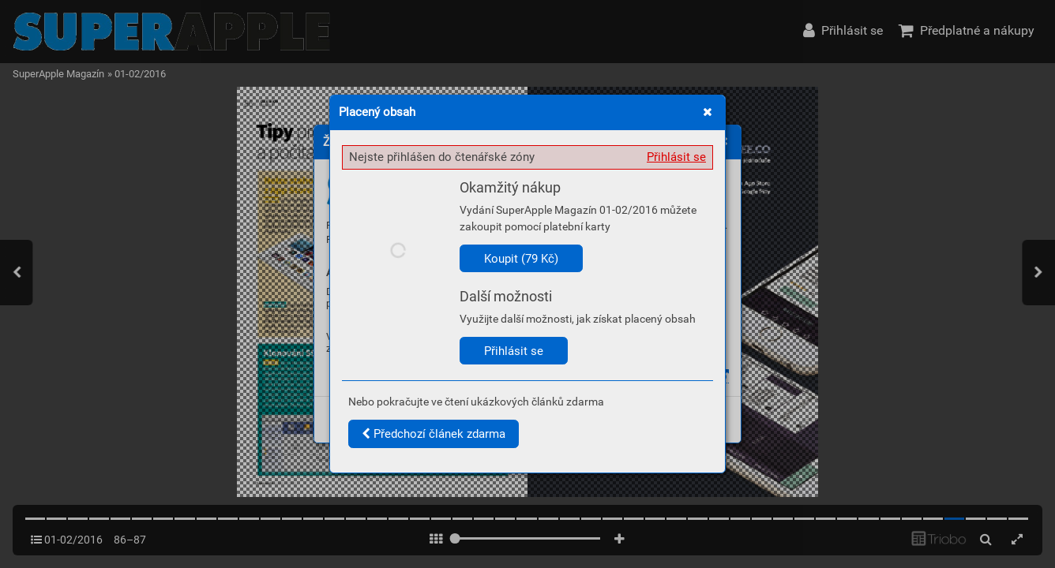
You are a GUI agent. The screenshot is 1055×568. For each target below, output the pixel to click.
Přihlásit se (676, 157)
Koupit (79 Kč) (521, 259)
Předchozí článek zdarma (433, 434)
